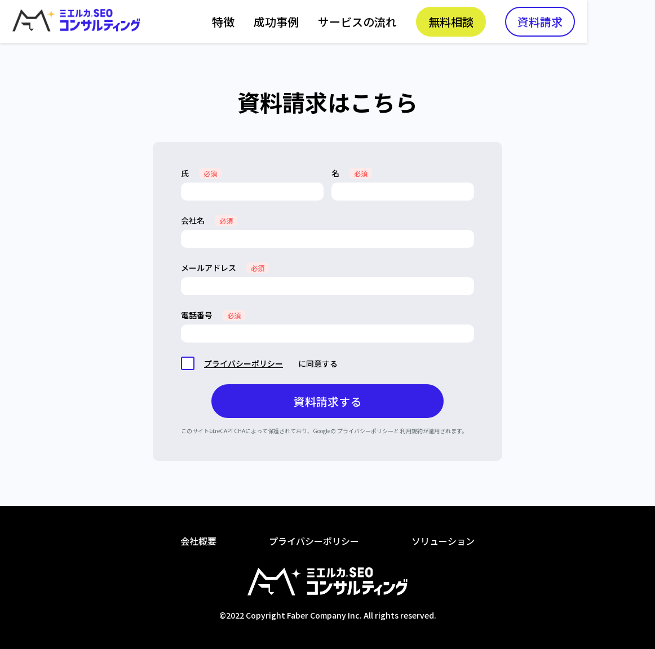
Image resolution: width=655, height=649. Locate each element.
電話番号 (213, 315)
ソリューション (443, 541)
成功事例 (345, 23)
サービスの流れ (426, 23)
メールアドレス (225, 267)
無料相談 (519, 23)
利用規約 (411, 430)
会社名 (209, 220)
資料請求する (327, 401)
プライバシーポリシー (243, 363)
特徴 (292, 23)
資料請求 (608, 23)
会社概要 (198, 541)
